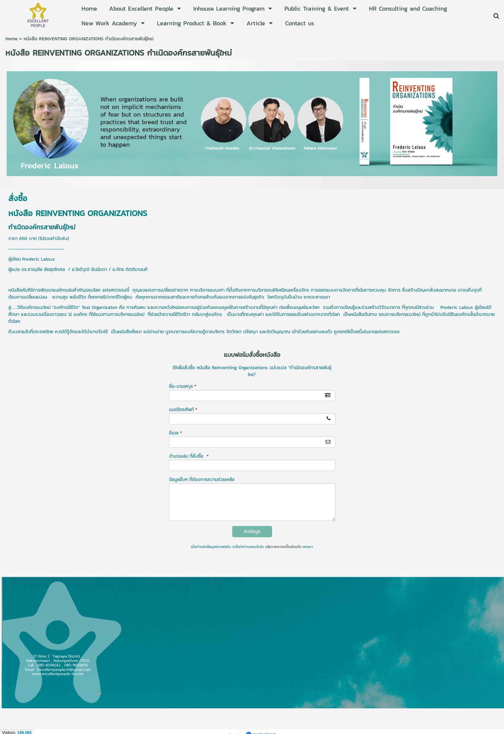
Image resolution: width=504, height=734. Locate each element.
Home (11, 38)
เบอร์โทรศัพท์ (183, 409)
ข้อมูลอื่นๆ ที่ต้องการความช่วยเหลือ (202, 479)
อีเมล (175, 432)
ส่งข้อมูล (252, 531)
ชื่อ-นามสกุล (182, 386)
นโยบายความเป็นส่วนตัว (283, 546)
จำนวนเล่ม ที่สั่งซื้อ (189, 456)
